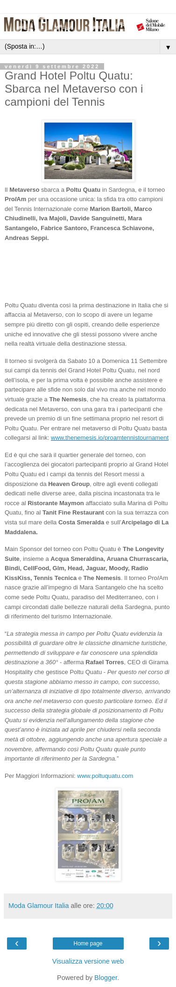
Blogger (105, 977)
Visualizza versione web (88, 961)
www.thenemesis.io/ (78, 437)
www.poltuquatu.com (105, 775)
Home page (87, 943)
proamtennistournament (137, 437)
